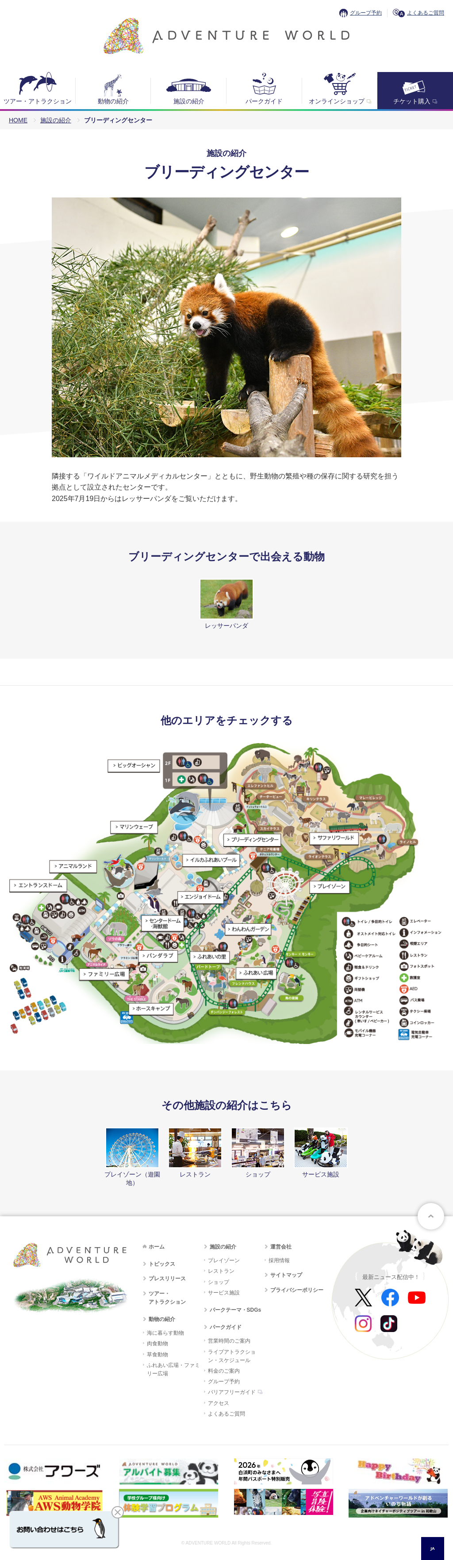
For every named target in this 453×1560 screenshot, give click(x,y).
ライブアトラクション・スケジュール (232, 1356)
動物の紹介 (113, 101)
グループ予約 (366, 13)
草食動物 (157, 1354)
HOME (18, 120)
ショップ (218, 1282)
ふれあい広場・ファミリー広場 (173, 1369)
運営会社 (281, 1247)
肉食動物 (157, 1343)
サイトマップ (286, 1275)
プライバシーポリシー (296, 1290)
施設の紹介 (188, 101)
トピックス (162, 1264)
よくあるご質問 (425, 13)
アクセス (218, 1403)
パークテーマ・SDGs (235, 1310)
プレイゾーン (224, 1260)
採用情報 (279, 1260)
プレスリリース (167, 1278)
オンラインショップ (337, 101)
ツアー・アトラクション (38, 101)
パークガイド (264, 101)
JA (432, 1548)
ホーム (157, 1247)
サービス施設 (224, 1293)
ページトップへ (431, 1216)
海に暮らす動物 (165, 1333)
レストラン (221, 1271)
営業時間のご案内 (229, 1341)
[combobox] (432, 1548)
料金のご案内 (224, 1371)
